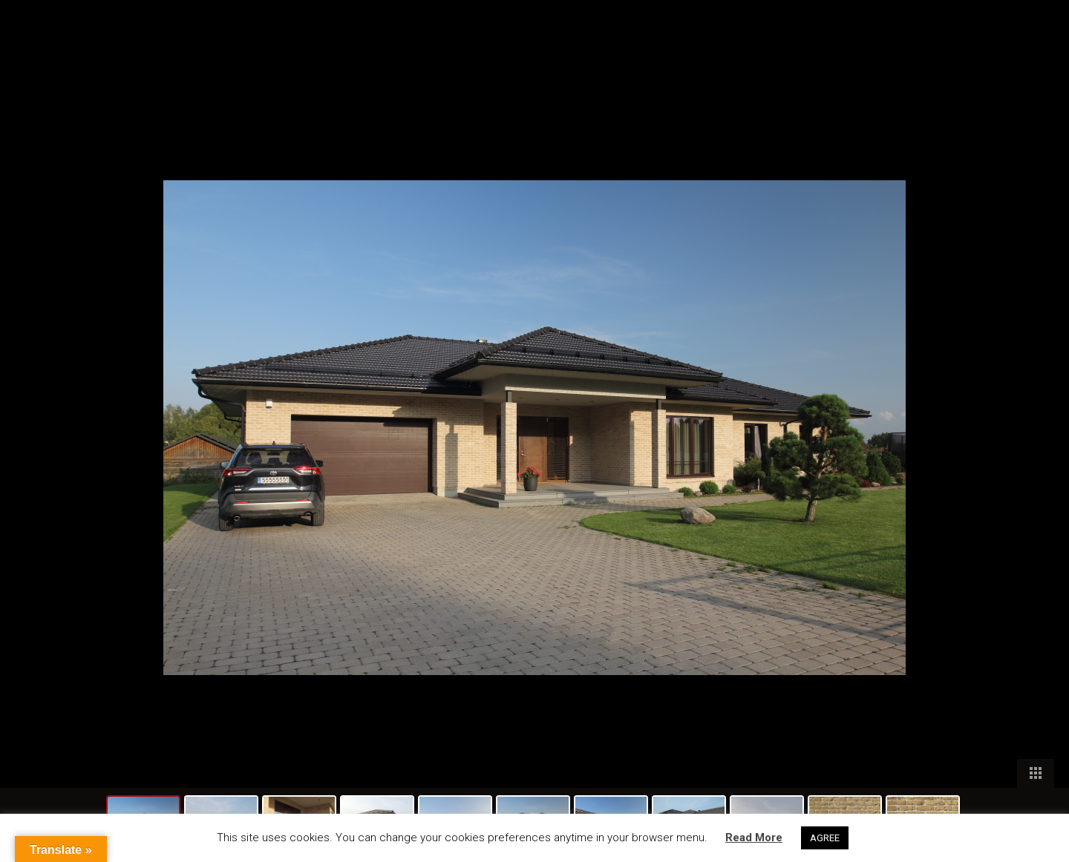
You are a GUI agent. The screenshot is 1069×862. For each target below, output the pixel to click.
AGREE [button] (825, 837)
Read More (753, 837)
